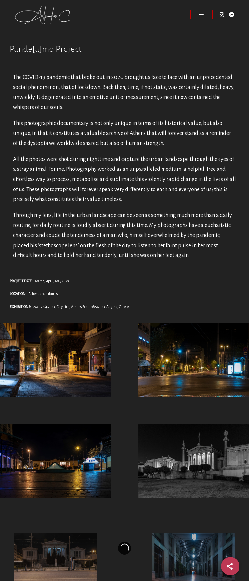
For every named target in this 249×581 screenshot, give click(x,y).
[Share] (230, 566)
